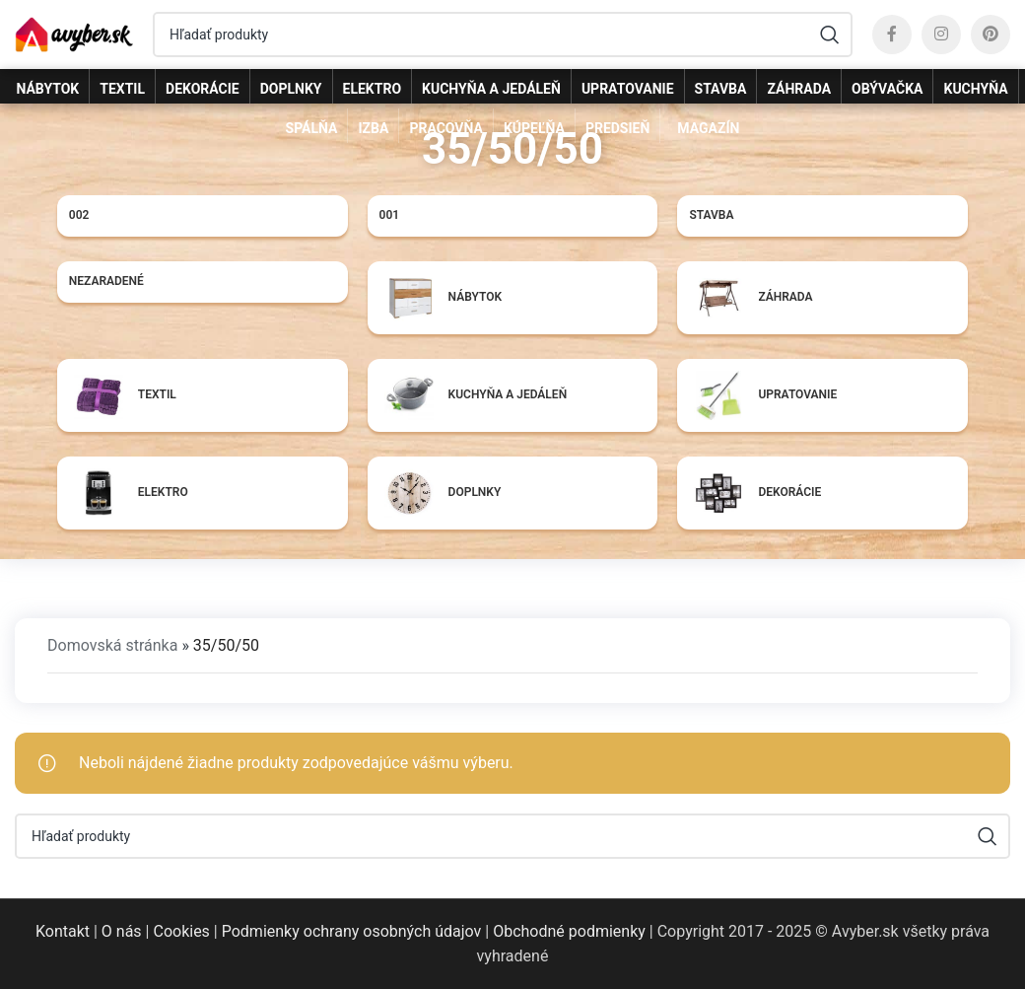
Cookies (181, 931)
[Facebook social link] (892, 34)
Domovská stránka (112, 645)
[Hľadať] (503, 34)
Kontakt (62, 931)
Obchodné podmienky (569, 931)
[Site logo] (74, 33)
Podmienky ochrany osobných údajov (352, 931)
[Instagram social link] (941, 34)
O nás (122, 931)
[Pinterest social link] (990, 34)
